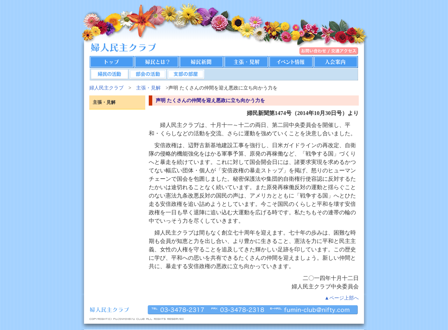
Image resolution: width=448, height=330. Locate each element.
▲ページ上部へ (341, 298)
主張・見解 (148, 88)
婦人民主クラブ (106, 88)
